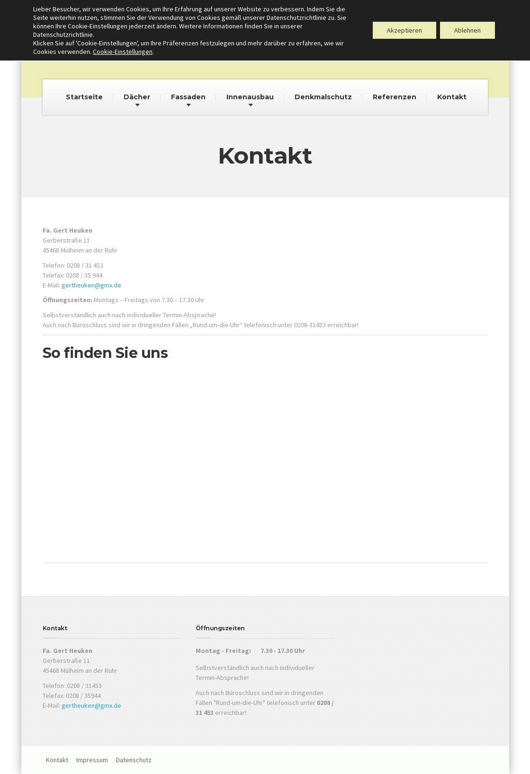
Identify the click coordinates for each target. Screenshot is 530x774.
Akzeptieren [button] (404, 30)
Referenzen (394, 97)
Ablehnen (467, 30)
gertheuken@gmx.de (91, 285)
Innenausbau (250, 97)
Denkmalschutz (323, 97)
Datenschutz (134, 760)
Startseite (84, 97)
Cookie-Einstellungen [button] (123, 51)
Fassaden (188, 97)
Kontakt (452, 97)
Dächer (137, 97)
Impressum (92, 760)
